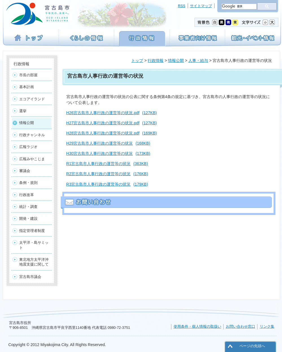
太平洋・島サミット (34, 244)
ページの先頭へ (252, 346)
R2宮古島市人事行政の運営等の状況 (107, 173)
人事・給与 (198, 60)
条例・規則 (28, 183)
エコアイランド (32, 99)
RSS (181, 6)
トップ (137, 60)
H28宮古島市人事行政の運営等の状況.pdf (111, 133)
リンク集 (267, 326)
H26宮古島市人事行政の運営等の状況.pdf (111, 112)
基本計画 (26, 87)
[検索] (238, 6)
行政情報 (155, 60)
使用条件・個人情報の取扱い (197, 326)
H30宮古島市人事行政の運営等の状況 (108, 153)
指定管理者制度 (32, 231)
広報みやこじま (32, 159)
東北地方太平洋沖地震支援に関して (34, 261)
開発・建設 (28, 218)
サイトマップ (201, 6)
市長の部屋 (28, 75)
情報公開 (176, 60)
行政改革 (26, 195)
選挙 (23, 111)
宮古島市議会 (30, 277)
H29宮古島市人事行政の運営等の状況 (108, 143)
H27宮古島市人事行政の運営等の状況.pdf (111, 123)
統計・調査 (28, 207)
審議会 (24, 171)
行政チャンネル (32, 135)
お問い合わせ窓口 (240, 326)
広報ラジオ (28, 147)
